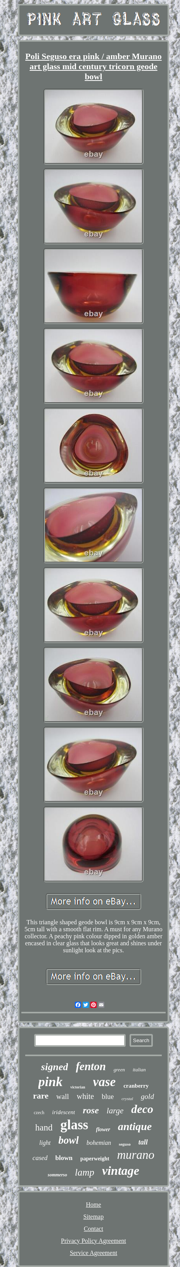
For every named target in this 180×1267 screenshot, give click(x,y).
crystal (127, 1098)
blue (108, 1097)
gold (147, 1096)
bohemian (99, 1142)
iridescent (63, 1112)
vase (104, 1082)
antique (135, 1126)
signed (54, 1066)
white (85, 1096)
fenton (91, 1066)
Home (93, 1204)
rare (40, 1096)
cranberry (136, 1086)
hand (44, 1127)
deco (142, 1108)
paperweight (94, 1159)
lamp (84, 1172)
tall (143, 1142)
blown (64, 1158)
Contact (93, 1228)
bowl (69, 1140)
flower (103, 1129)
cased (40, 1158)
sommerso (57, 1175)
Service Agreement (93, 1252)
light (44, 1142)
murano (135, 1155)
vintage (120, 1171)
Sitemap (93, 1216)
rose (91, 1110)
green (119, 1069)
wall (62, 1096)
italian (139, 1069)
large (115, 1110)
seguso (125, 1144)
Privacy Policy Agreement (93, 1240)
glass (74, 1124)
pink (50, 1081)
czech (39, 1112)
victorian (77, 1087)
